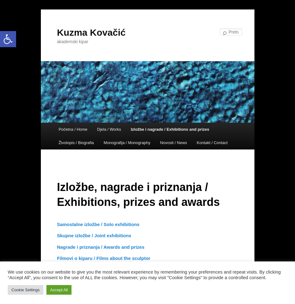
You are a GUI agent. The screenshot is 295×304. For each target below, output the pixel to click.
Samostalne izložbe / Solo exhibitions (98, 224)
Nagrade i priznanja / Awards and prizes (101, 247)
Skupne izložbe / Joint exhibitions (94, 235)
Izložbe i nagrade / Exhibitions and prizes (170, 129)
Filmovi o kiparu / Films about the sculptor (103, 258)
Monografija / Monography (127, 142)
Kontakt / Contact (212, 142)
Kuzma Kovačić (91, 32)
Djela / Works (109, 129)
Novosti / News (173, 142)
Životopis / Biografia (76, 142)
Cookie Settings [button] (25, 290)
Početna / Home (73, 129)
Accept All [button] (59, 290)
